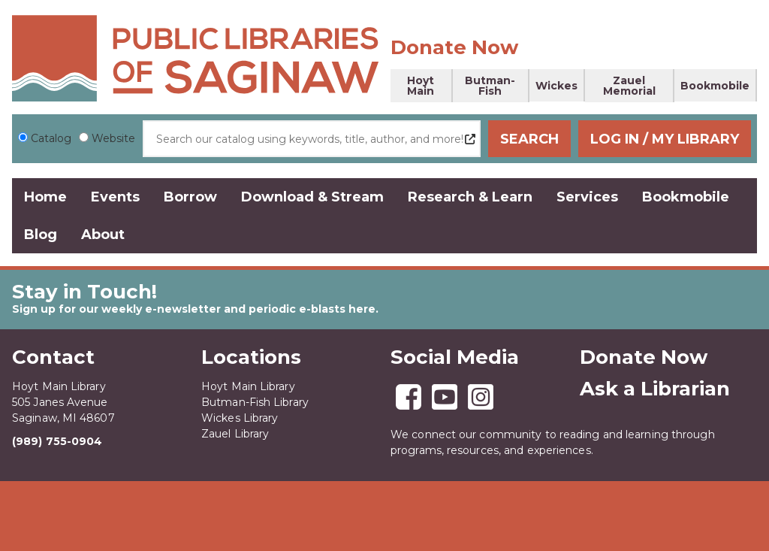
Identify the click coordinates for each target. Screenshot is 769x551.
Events (115, 197)
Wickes (556, 85)
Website (113, 138)
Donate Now (454, 47)
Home (45, 197)
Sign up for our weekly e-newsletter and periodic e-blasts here (193, 309)
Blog (40, 234)
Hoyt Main (420, 86)
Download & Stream (312, 197)
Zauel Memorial (629, 86)
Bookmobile (714, 85)
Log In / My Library (664, 139)
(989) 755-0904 (57, 441)
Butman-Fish (490, 86)
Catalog (51, 138)
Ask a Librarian (655, 388)
